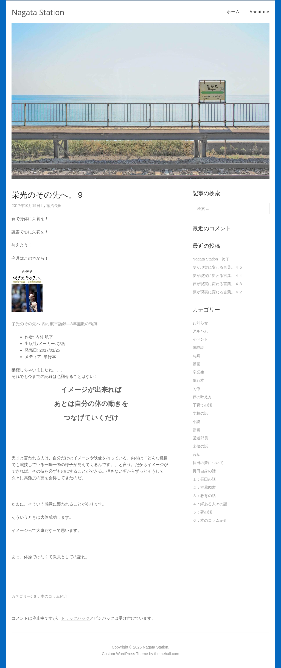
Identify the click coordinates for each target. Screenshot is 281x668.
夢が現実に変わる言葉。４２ (218, 292)
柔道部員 (200, 438)
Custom (108, 654)
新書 (196, 430)
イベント (200, 339)
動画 (196, 364)
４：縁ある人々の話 (210, 504)
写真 (196, 355)
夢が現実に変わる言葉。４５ (218, 267)
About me (259, 11)
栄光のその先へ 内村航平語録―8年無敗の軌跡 (54, 323)
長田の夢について (208, 463)
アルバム (200, 331)
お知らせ (200, 323)
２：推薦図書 (204, 487)
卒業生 (198, 372)
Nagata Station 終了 (211, 259)
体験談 (198, 347)
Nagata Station (38, 12)
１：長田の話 (204, 479)
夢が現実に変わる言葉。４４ (218, 275)
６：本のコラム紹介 (50, 596)
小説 (196, 421)
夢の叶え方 (202, 397)
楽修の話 (200, 446)
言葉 (196, 454)
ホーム (233, 11)
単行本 (198, 380)
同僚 (196, 388)
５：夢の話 (202, 512)
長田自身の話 (204, 471)
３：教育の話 (204, 495)
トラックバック (75, 618)
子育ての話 (202, 405)
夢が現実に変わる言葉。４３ (218, 284)
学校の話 (200, 413)
